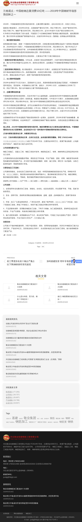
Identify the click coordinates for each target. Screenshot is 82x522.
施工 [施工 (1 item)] (38, 418)
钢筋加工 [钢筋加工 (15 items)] (21, 421)
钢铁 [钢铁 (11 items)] (70, 421)
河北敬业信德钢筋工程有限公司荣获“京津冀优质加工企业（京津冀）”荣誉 (34, 359)
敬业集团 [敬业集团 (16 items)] (30, 418)
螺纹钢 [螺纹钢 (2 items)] (58, 418)
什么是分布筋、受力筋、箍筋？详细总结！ (27, 298)
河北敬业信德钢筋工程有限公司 (15, 141)
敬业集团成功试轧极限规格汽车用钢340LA (22, 374)
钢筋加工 (10, 174)
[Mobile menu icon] (77, 3)
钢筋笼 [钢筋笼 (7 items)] (63, 421)
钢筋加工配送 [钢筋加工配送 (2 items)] (42, 422)
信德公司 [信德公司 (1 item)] (8, 418)
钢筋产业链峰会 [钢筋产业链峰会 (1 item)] (10, 422)
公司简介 (9, 395)
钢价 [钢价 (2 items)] (62, 418)
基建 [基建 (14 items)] (15, 418)
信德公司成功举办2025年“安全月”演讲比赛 (22, 323)
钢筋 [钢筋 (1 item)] (72, 418)
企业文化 (9, 403)
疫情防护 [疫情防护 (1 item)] (46, 418)
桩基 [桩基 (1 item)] (42, 418)
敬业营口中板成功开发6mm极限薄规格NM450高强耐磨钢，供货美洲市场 (33, 352)
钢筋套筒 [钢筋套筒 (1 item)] (55, 422)
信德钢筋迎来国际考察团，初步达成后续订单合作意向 (26, 331)
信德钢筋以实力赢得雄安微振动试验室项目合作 (24, 338)
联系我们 (9, 392)
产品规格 (9, 400)
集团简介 (9, 397)
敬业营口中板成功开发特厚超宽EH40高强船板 (23, 366)
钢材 (43, 246)
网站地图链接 (18, 513)
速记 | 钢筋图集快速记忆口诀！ (68, 298)
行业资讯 (38, 243)
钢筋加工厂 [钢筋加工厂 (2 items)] (33, 422)
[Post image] (9, 287)
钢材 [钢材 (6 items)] (68, 418)
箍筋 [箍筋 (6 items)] (52, 418)
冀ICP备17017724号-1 (50, 520)
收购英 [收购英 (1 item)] (21, 418)
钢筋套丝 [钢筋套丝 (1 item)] (50, 422)
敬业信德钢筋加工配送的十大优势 (27, 285)
